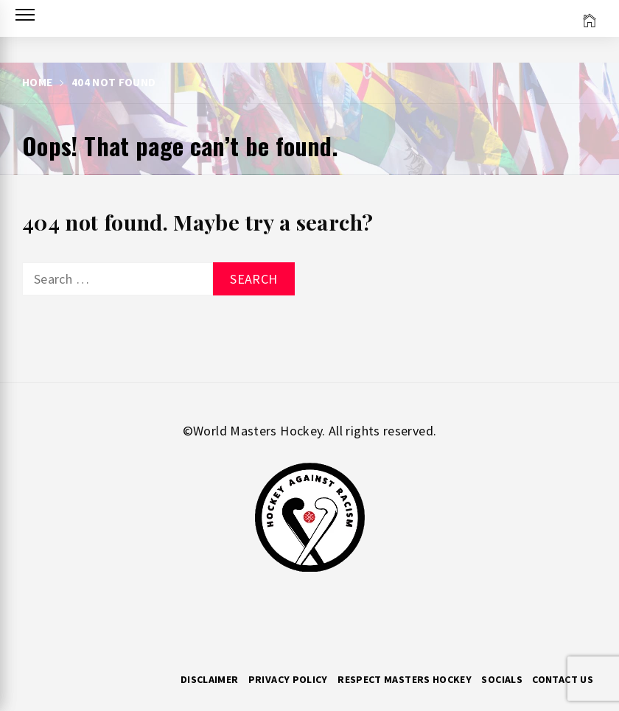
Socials (501, 679)
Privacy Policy (288, 679)
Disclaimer (210, 679)
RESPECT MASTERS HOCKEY (405, 679)
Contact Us (562, 679)
